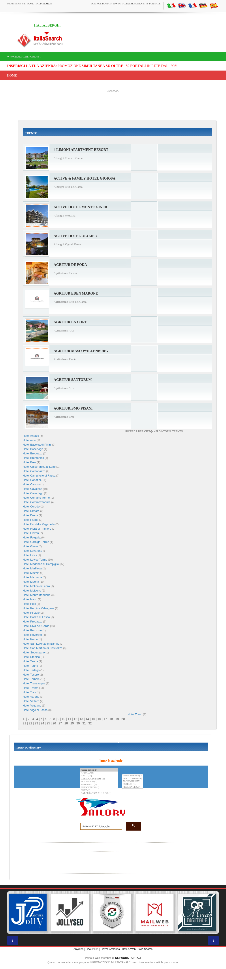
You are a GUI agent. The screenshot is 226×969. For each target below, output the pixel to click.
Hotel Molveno (32, 590)
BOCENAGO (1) (99, 781)
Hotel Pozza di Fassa (36, 617)
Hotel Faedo (30, 519)
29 (72, 723)
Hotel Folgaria (32, 537)
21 (24, 723)
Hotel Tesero (31, 674)
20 (123, 719)
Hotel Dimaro (31, 511)
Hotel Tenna (31, 661)
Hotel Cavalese (32, 488)
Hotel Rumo (30, 639)
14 (87, 719)
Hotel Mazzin (31, 573)
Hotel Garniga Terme (36, 542)
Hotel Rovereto (32, 634)
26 (54, 723)
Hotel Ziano (135, 714)
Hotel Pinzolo (31, 612)
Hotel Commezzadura (37, 502)
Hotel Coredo (31, 506)
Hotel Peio (29, 603)
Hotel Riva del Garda (36, 626)
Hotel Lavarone (32, 550)
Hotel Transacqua (34, 683)
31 (84, 723)
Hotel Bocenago (33, 449)
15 (93, 719)
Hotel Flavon (31, 533)
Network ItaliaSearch (37, 3)
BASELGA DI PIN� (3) (99, 778)
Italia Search (145, 949)
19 (117, 719)
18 (111, 719)
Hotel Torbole (31, 679)
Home (12, 75)
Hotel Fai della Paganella (39, 524)
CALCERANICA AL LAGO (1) (99, 793)
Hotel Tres (29, 692)
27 (60, 723)
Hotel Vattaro (31, 701)
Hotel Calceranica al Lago (39, 466)
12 (75, 719)
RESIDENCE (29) (132, 787)
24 (42, 723)
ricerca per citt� (99, 770)
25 (48, 723)
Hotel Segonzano (34, 652)
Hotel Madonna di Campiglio (41, 564)
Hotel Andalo (31, 435)
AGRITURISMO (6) (132, 778)
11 (69, 719)
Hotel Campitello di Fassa (39, 475)
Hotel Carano (31, 484)
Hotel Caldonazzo (34, 471)
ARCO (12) (99, 775)
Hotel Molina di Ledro (36, 586)
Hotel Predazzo (32, 621)
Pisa (88, 949)
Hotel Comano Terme (36, 497)
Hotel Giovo (30, 546)
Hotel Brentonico (33, 458)
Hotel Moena (31, 581)
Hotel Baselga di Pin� (37, 444)
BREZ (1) (99, 790)
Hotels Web (129, 949)
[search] (100, 826)
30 (78, 723)
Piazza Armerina (110, 949)
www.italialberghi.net (24, 56)
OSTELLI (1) (132, 784)
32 (90, 723)
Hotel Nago (30, 599)
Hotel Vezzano (32, 705)
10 (63, 719)
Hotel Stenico (31, 657)
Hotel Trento (30, 687)
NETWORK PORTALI (128, 957)
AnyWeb (78, 949)
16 (99, 719)
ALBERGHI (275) (132, 781)
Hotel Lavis (30, 555)
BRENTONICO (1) (99, 787)
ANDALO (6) (99, 773)
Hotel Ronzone (32, 630)
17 (105, 719)
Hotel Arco (29, 440)
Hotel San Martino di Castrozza (42, 648)
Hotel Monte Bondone (37, 595)
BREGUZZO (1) (99, 784)
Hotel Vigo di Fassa (35, 710)
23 (36, 723)
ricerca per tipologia (132, 775)
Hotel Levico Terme (35, 559)
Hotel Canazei (32, 480)
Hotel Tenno (30, 665)
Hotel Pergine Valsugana (38, 608)
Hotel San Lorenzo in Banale (41, 643)
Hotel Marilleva (32, 568)
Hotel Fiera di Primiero (37, 528)
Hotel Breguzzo (32, 453)
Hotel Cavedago (33, 493)
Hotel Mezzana (32, 577)
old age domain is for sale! (126, 3)
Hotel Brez (29, 462)
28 (66, 723)
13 (81, 719)
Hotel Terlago (31, 670)
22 (30, 723)
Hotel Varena (31, 696)
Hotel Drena (30, 515)
